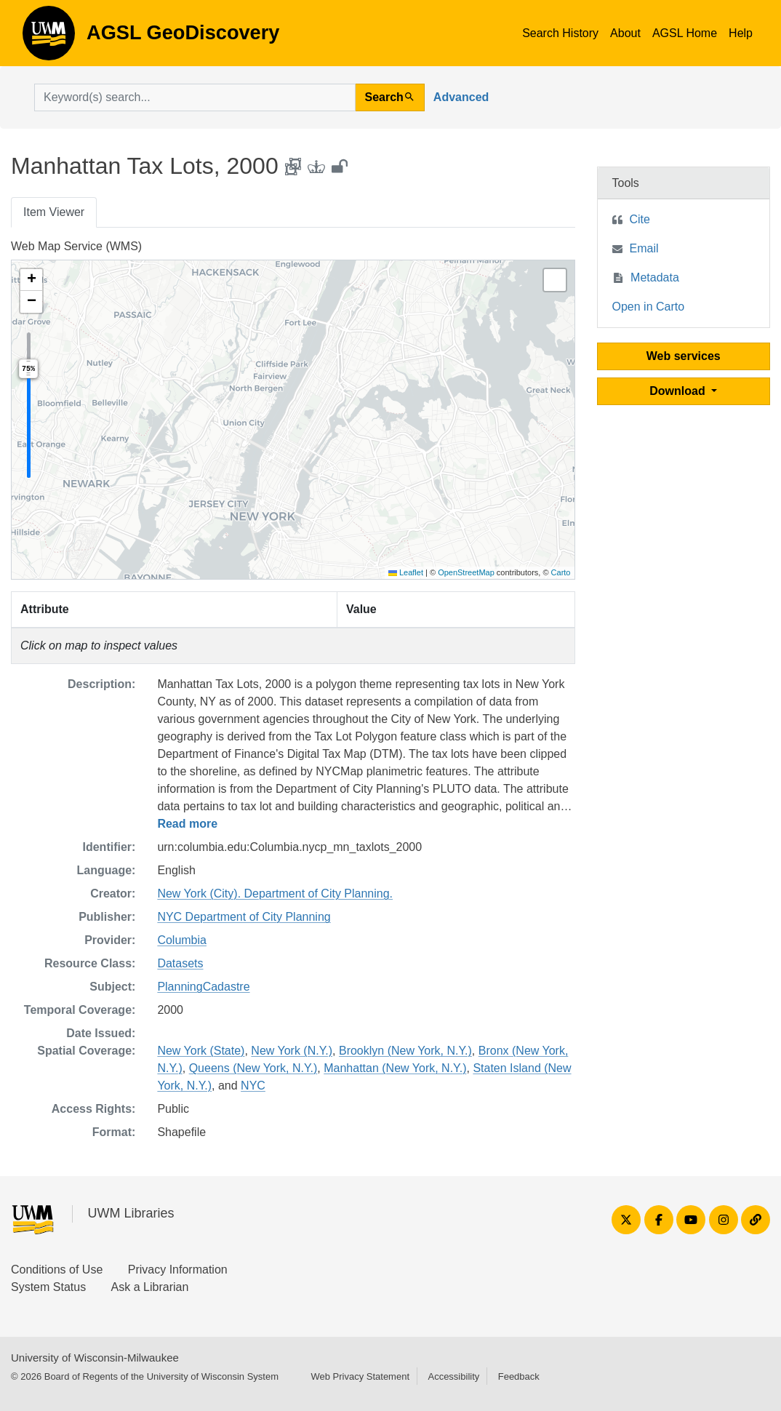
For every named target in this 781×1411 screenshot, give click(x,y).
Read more (187, 824)
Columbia (182, 940)
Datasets (180, 963)
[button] (31, 280)
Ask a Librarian (150, 1287)
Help (741, 33)
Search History (560, 33)
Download (678, 391)
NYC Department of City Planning (243, 917)
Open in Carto (648, 306)
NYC (253, 1085)
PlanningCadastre (203, 986)
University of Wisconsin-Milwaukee (95, 1357)
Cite (640, 219)
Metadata (654, 277)
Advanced (461, 97)
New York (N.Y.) (291, 1050)
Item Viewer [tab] (53, 212)
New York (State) (200, 1050)
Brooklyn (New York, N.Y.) (405, 1050)
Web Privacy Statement (360, 1376)
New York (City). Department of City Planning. (275, 893)
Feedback (519, 1376)
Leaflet (405, 572)
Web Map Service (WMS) (76, 246)
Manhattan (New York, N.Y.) (395, 1068)
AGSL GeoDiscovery (48, 38)
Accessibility (453, 1376)
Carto (561, 572)
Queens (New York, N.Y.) (253, 1068)
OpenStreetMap (466, 572)
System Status (48, 1287)
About (625, 33)
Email (644, 248)
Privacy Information (178, 1269)
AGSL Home (684, 33)
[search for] (195, 97)
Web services (683, 356)
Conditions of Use (57, 1269)
